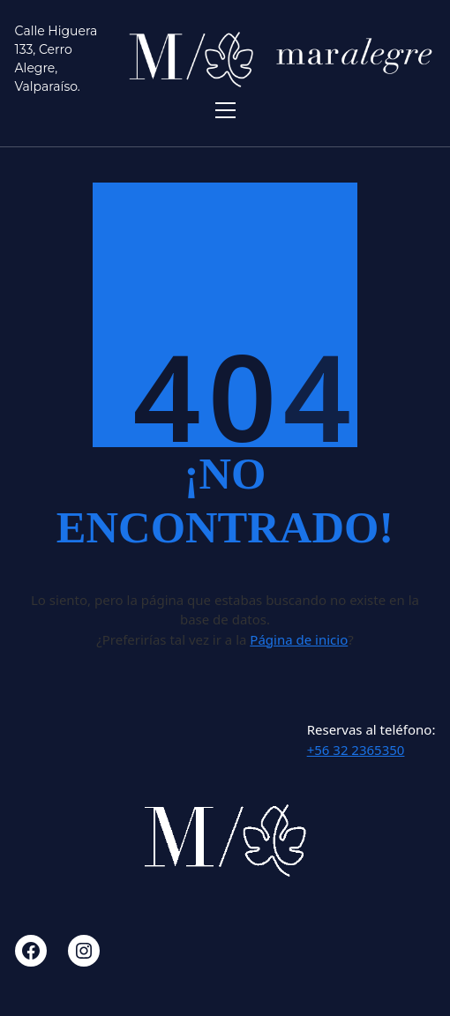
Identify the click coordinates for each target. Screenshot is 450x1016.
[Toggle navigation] (225, 110)
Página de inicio (299, 639)
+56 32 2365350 (356, 749)
